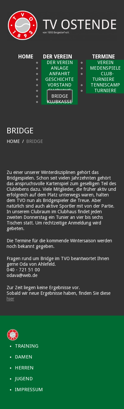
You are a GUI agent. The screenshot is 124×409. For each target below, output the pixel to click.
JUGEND (24, 379)
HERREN (24, 368)
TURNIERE (105, 90)
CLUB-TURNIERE (103, 76)
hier (10, 298)
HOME (25, 56)
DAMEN (23, 357)
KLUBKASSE (59, 101)
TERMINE (103, 56)
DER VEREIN (57, 56)
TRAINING (26, 346)
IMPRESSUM (29, 389)
